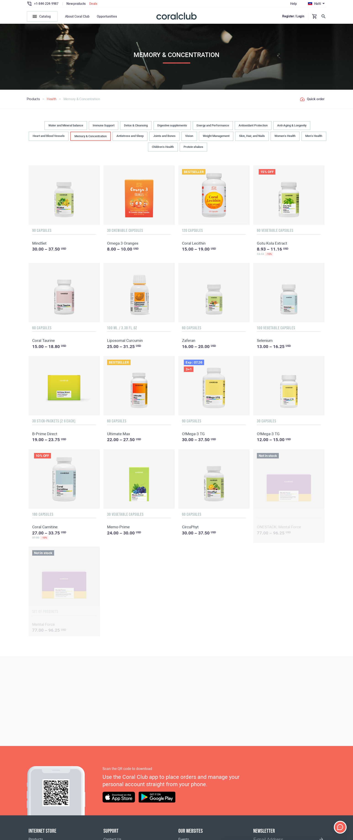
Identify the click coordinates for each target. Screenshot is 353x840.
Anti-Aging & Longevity (291, 125)
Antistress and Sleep (130, 136)
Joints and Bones (164, 136)
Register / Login (293, 16)
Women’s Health (285, 136)
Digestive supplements (172, 125)
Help (293, 3)
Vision (189, 136)
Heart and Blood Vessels (49, 136)
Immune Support (103, 125)
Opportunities (107, 16)
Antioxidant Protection (253, 125)
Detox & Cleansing (136, 125)
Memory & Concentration (90, 136)
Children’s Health (163, 147)
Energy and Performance (213, 125)
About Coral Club (77, 16)
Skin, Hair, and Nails (252, 136)
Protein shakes (193, 147)
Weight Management (216, 136)
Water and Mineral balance (65, 125)
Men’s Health (313, 136)
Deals (93, 3)
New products (76, 3)
